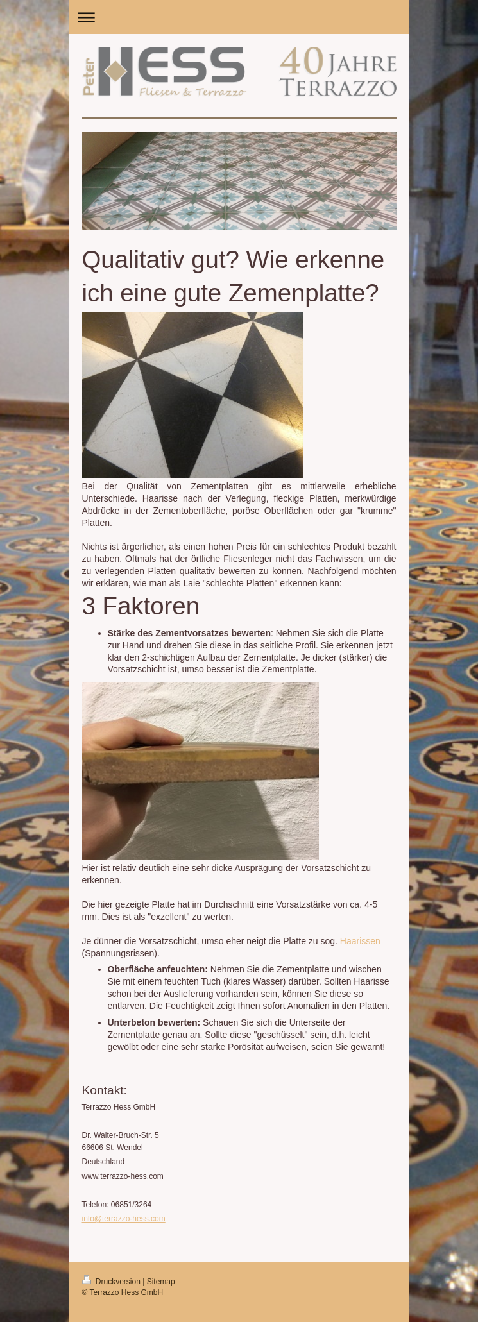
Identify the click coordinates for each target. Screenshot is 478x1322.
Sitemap (161, 1281)
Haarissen (360, 941)
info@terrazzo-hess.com (124, 1218)
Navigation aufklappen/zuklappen (239, 17)
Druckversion (112, 1281)
